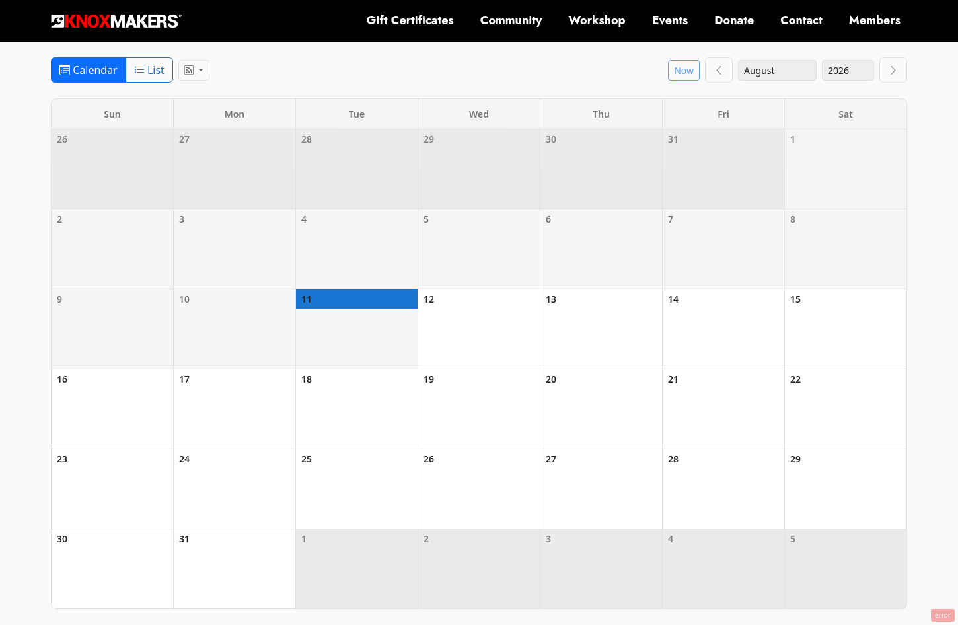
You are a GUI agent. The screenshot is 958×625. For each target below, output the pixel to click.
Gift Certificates (410, 20)
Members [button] (875, 20)
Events (670, 20)
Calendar (88, 70)
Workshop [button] (596, 20)
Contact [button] (801, 20)
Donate (734, 20)
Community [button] (511, 20)
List (149, 70)
